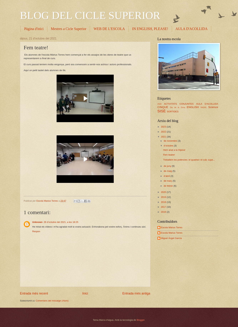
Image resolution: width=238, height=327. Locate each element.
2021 (164, 136)
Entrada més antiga (136, 293)
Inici (85, 293)
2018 (164, 202)
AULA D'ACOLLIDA (207, 104)
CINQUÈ (162, 107)
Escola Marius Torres (171, 232)
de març (168, 180)
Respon (36, 231)
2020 (159, 104)
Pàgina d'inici (34, 29)
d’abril (167, 176)
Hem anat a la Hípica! (174, 150)
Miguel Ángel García (171, 238)
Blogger (141, 320)
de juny (168, 166)
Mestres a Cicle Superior (68, 29)
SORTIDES (173, 111)
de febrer (169, 185)
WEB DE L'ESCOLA (109, 29)
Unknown (37, 222)
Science (213, 107)
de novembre (171, 140)
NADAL (204, 107)
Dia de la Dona (177, 107)
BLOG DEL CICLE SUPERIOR (90, 15)
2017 (164, 207)
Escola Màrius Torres (171, 227)
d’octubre (169, 145)
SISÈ (161, 111)
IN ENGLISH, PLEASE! (150, 29)
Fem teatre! (169, 154)
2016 (164, 212)
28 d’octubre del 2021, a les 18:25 (61, 222)
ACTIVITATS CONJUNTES (179, 104)
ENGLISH (193, 107)
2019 (164, 197)
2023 (164, 126)
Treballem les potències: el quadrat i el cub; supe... (189, 159)
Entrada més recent (34, 293)
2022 (164, 131)
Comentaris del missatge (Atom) (52, 300)
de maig (168, 171)
